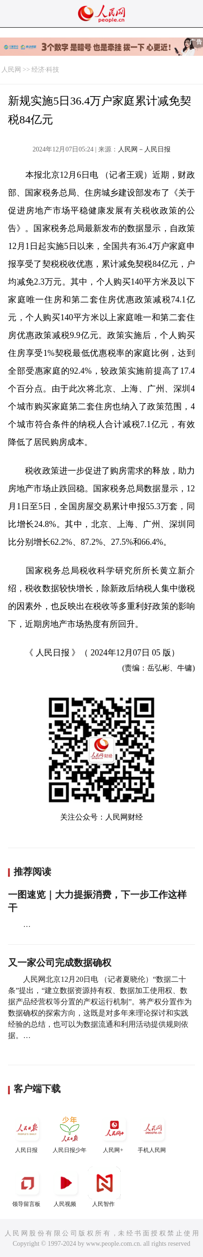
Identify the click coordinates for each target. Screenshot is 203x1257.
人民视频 (65, 1187)
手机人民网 (152, 1133)
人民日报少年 (69, 1133)
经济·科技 (45, 69)
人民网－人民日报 (144, 149)
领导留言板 (27, 1187)
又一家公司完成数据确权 (59, 962)
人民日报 (27, 1133)
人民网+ (114, 1133)
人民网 (11, 69)
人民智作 (104, 1187)
